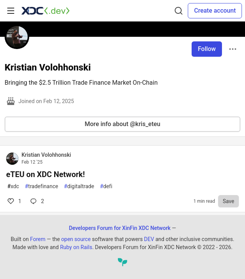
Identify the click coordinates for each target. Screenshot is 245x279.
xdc (13, 186)
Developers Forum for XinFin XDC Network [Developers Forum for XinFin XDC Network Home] (120, 228)
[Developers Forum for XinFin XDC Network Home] (46, 10)
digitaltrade (79, 186)
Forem (37, 239)
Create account (215, 10)
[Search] (178, 10)
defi (106, 186)
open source (76, 239)
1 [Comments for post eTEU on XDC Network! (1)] (13, 201)
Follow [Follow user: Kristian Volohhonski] (207, 49)
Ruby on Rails (76, 247)
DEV (149, 239)
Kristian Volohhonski (46, 155)
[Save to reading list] (228, 201)
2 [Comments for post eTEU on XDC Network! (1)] (36, 201)
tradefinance (41, 186)
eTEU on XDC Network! (45, 174)
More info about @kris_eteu (123, 124)
